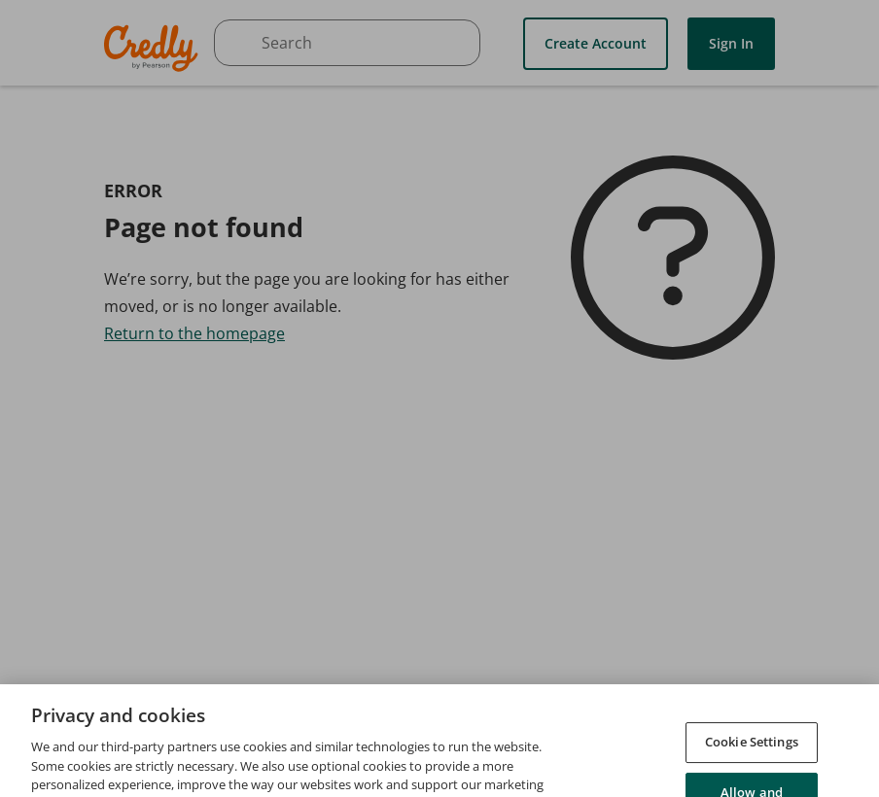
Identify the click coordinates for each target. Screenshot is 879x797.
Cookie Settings (751, 758)
